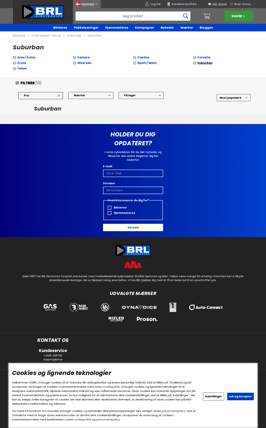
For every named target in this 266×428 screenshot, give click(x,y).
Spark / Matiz (147, 63)
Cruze (21, 63)
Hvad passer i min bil (46, 36)
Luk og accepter (240, 396)
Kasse (239, 16)
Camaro (83, 58)
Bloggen (206, 28)
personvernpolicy (173, 411)
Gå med (133, 227)
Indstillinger (213, 396)
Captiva (143, 58)
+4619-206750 (53, 355)
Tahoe (22, 69)
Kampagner (144, 28)
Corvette (204, 58)
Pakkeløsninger (86, 28)
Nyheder (167, 28)
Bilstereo (60, 28)
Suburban (95, 36)
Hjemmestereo (116, 28)
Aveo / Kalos (26, 58)
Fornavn (109, 183)
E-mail (107, 166)
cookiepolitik (111, 387)
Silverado (84, 63)
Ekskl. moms (242, 4)
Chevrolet (74, 36)
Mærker (187, 28)
